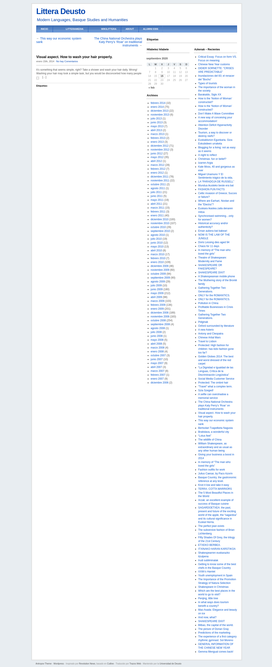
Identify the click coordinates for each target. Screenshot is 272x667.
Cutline (110, 663)
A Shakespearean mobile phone (216, 276)
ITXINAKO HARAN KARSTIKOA (217, 548)
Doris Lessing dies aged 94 (213, 242)
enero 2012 (157, 172)
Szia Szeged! (205, 390)
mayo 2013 (157, 126)
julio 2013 (156, 118)
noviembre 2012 (160, 149)
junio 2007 (157, 359)
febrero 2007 (158, 374)
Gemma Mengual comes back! (215, 651)
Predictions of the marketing (214, 632)
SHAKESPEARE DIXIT (211, 272)
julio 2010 (156, 238)
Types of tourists (207, 83)
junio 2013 (157, 122)
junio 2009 (157, 289)
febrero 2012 (158, 168)
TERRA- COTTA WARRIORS (215, 488)
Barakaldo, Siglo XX (209, 94)
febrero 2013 (158, 137)
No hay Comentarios (67, 61)
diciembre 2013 (159, 110)
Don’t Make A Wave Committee (216, 113)
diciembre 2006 (159, 382)
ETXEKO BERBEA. (209, 545)
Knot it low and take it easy (213, 484)
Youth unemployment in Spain (215, 575)
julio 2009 (156, 285)
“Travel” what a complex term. (215, 386)
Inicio (44, 29)
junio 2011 (157, 196)
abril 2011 (156, 203)
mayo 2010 (157, 246)
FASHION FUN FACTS (211, 189)
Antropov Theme (44, 663)
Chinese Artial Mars (209, 337)
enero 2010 (157, 262)
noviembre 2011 (160, 180)
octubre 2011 (158, 184)
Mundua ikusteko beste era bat (216, 185)
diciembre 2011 (159, 176)
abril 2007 (156, 367)
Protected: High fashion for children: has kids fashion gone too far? (216, 349)
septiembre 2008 (160, 324)
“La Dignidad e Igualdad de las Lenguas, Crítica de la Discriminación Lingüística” (215, 371)
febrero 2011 (158, 211)
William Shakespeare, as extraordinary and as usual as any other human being (215, 447)
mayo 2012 (157, 157)
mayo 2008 (157, 339)
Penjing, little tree (208, 598)
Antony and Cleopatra (210, 333)
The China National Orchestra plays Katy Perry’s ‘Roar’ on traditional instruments (118, 42)
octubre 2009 (158, 273)
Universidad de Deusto (170, 663)
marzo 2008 (157, 347)
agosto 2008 (158, 328)
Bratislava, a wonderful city (213, 431)
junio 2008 (157, 335)
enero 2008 (157, 351)
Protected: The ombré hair (213, 382)
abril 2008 (156, 343)
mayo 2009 (157, 293)
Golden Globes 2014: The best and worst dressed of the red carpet (215, 360)
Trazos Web (135, 663)
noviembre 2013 (160, 114)
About (129, 29)
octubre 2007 (158, 355)
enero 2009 (157, 308)
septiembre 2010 (160, 231)
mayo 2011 (157, 199)
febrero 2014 (158, 103)
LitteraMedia (75, 29)
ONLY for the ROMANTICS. (214, 295)
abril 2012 (156, 161)
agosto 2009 (158, 281)
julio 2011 (156, 192)
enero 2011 (157, 215)
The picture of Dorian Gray (213, 629)
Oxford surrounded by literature (216, 325)
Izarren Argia (205, 162)
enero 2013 (157, 141)
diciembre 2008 (159, 312)
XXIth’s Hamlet (206, 571)
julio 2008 (156, 332)
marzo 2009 (157, 301)
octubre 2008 (158, 320)
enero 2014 (157, 106)
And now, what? (207, 617)
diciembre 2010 (159, 219)
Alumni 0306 (150, 29)
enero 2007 (157, 378)
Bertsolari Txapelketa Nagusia (215, 427)
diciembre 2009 (159, 266)
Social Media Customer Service (216, 378)
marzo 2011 (157, 207)
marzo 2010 (157, 254)
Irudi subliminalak (208, 560)
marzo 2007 (157, 370)
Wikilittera (109, 29)
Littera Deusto (60, 11)
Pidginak (203, 321)
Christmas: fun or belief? (212, 158)
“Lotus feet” (204, 435)
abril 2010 (156, 250)
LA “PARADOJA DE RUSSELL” (216, 181)
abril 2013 (156, 130)
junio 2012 (157, 153)
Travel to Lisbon (207, 341)
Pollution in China (208, 303)
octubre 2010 (158, 227)
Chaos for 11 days (208, 246)
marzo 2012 (157, 164)
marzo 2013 (157, 134)
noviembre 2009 (160, 269)
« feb (152, 87)
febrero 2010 (158, 258)
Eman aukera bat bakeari (212, 230)
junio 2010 (157, 242)
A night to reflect (207, 155)
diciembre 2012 (159, 145)
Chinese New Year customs (214, 64)
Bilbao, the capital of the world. (215, 625)
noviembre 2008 (160, 316)
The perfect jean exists (211, 526)
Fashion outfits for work (211, 469)
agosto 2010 (158, 234)
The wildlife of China (209, 439)
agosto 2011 (158, 188)
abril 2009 (156, 297)
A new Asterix (206, 329)
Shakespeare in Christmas (213, 586)
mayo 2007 (157, 363)
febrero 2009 (158, 304)
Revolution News (87, 663)
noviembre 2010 (160, 223)
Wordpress (59, 663)
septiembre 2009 (160, 277)
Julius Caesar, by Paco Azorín (215, 473)
